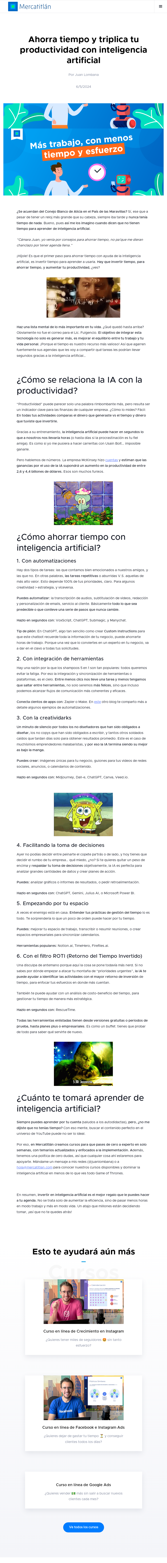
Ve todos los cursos (83, 1527)
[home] (29, 6)
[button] (160, 6)
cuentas (111, 460)
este (97, 702)
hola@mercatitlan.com (34, 1167)
